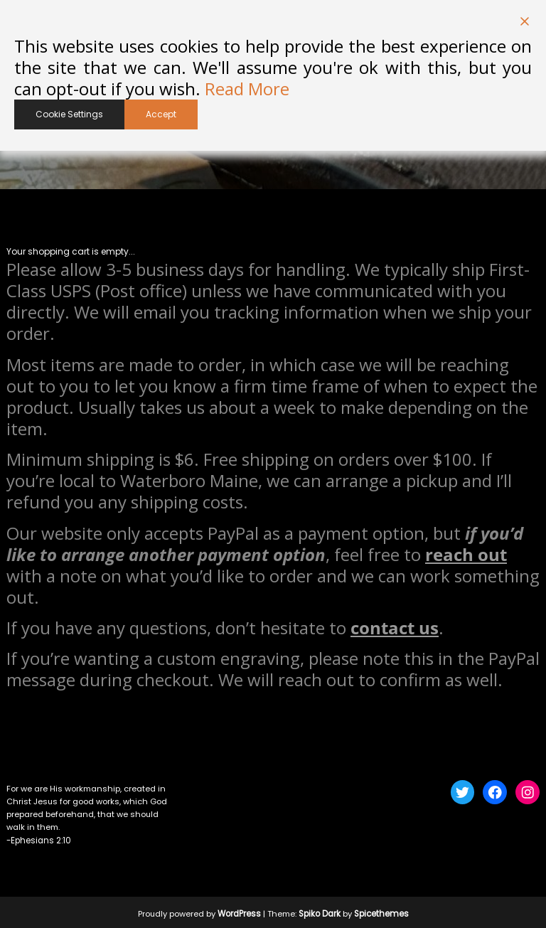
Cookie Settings (69, 114)
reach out (466, 553)
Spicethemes (381, 911)
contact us (394, 626)
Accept (161, 114)
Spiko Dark (320, 911)
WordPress (240, 911)
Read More (247, 89)
